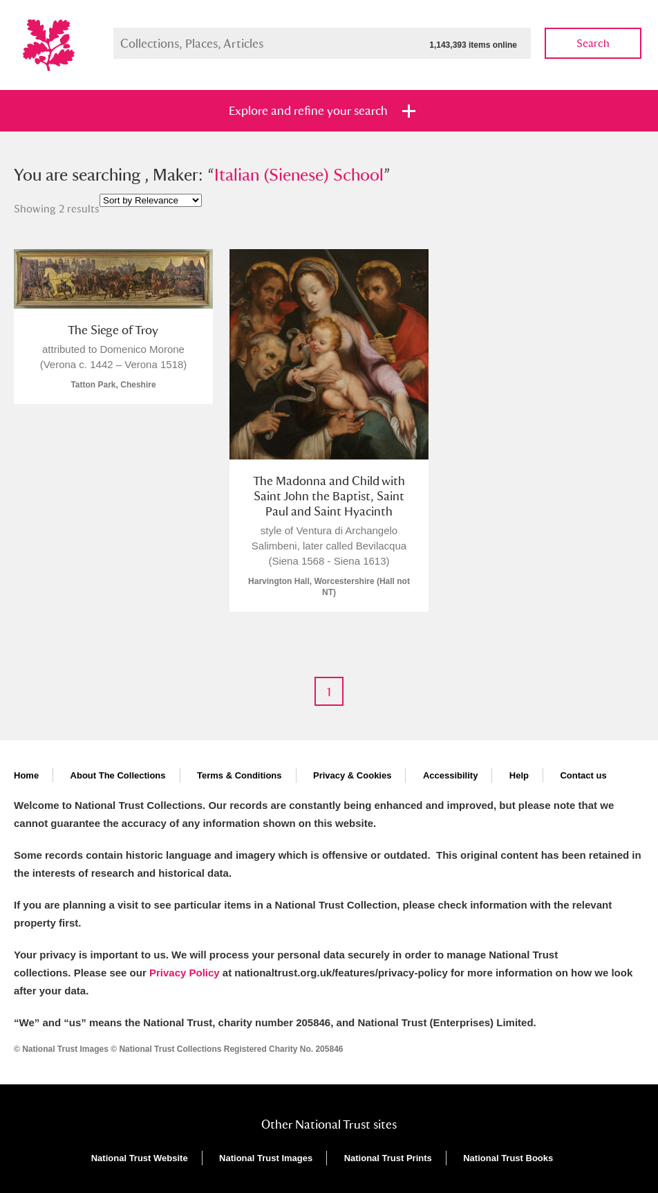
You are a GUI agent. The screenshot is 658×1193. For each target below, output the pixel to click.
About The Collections (118, 775)
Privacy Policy (184, 972)
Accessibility (450, 775)
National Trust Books (508, 1158)
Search (593, 43)
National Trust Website (139, 1158)
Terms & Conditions (239, 775)
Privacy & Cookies (352, 775)
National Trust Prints (388, 1158)
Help (519, 775)
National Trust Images (265, 1158)
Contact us (583, 775)
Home (26, 775)
